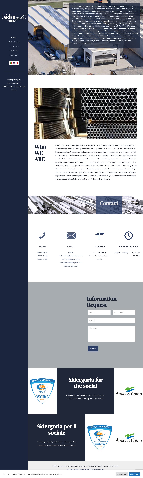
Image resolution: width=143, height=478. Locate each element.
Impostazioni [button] (122, 474)
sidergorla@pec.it (71, 266)
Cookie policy (72, 469)
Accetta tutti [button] (134, 474)
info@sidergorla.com (71, 259)
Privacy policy (85, 469)
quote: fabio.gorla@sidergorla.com (71, 254)
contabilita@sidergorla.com (71, 262)
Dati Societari (98, 469)
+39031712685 (42, 259)
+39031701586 (42, 252)
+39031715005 (42, 256)
